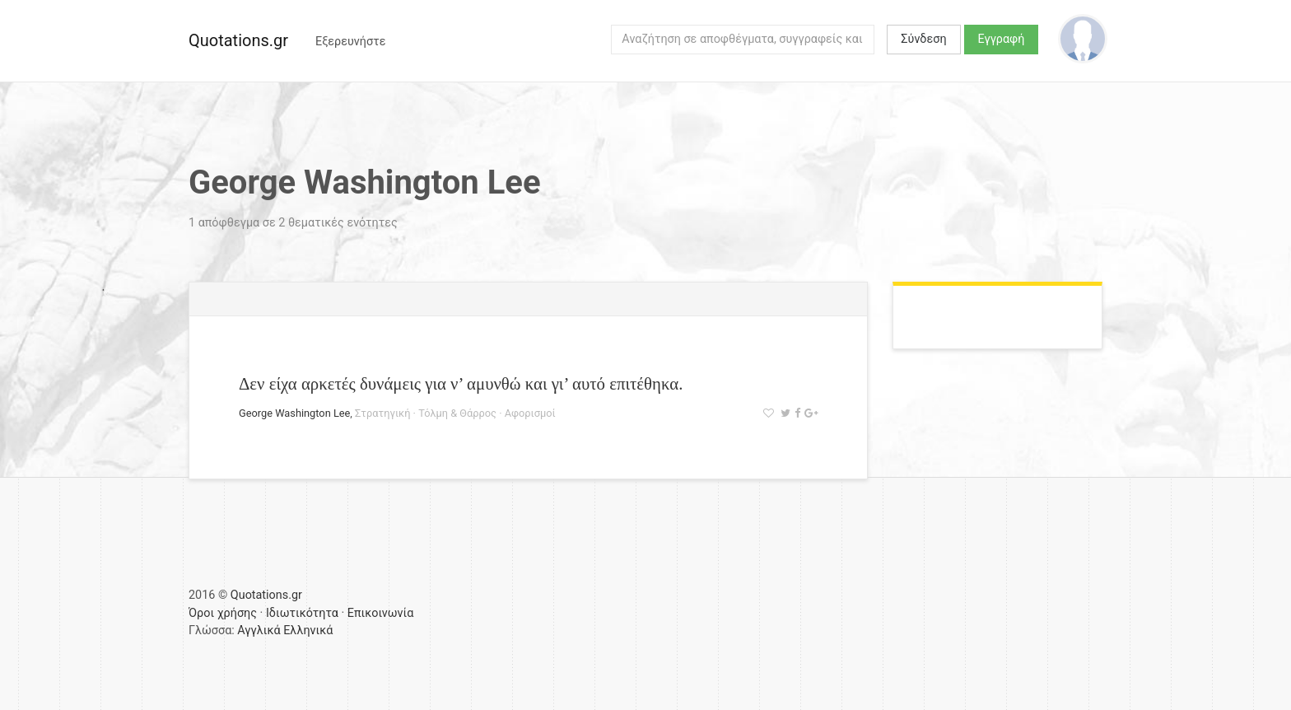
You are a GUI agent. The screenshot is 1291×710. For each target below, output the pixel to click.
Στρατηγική (382, 413)
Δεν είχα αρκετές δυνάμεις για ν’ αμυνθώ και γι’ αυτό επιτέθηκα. (461, 383)
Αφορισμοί (530, 413)
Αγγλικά (258, 631)
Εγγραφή (1001, 39)
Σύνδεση (923, 39)
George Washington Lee (294, 413)
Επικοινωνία (380, 613)
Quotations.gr (238, 40)
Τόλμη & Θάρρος (457, 413)
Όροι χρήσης (223, 613)
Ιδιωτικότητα (302, 613)
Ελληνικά (308, 631)
